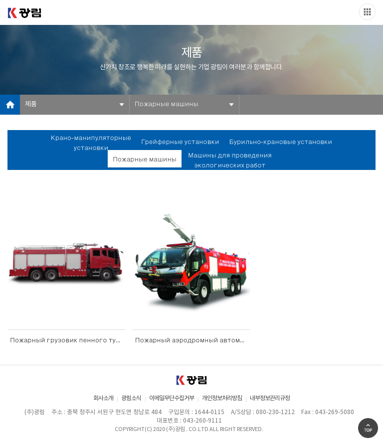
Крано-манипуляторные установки (91, 143)
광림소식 (131, 398)
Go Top (368, 428)
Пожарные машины (166, 104)
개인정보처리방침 (222, 398)
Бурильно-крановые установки (281, 142)
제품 (31, 104)
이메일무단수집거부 (171, 398)
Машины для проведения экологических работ (230, 160)
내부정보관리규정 (270, 398)
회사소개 (103, 398)
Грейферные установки (180, 142)
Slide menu (367, 11)
